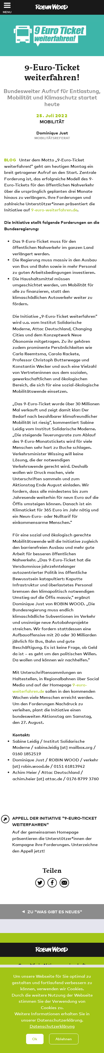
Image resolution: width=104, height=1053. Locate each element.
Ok (34, 1045)
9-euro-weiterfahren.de (54, 209)
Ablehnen (63, 1045)
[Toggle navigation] (7, 5)
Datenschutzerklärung (52, 1032)
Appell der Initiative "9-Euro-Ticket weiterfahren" (54, 821)
